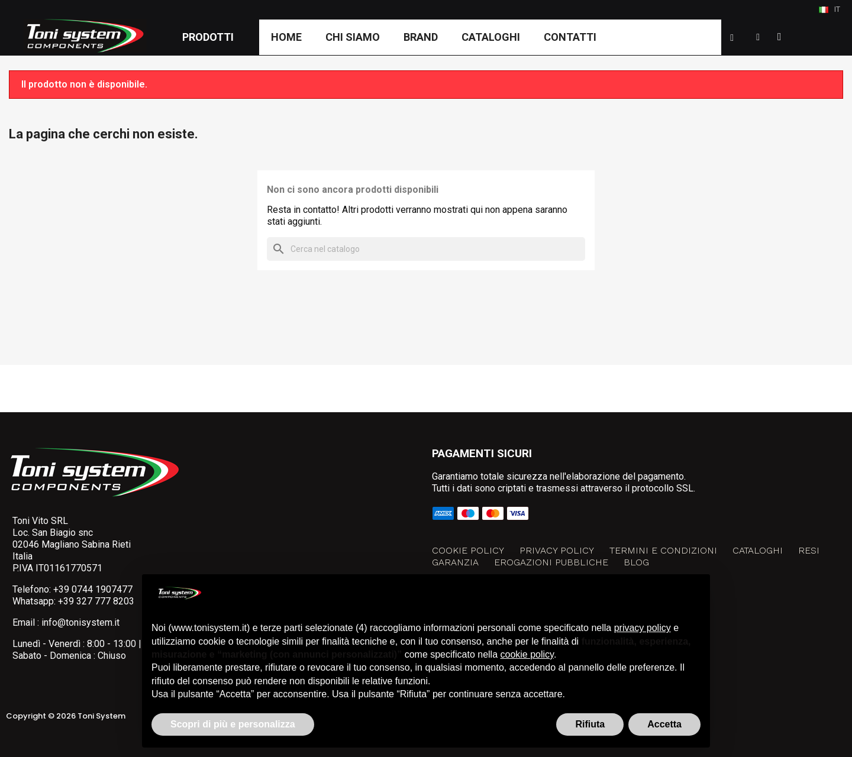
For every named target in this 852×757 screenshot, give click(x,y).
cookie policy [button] (527, 654)
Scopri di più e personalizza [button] (232, 724)
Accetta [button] (664, 724)
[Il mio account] (758, 37)
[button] (732, 38)
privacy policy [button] (642, 628)
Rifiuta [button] (590, 724)
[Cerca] (426, 249)
